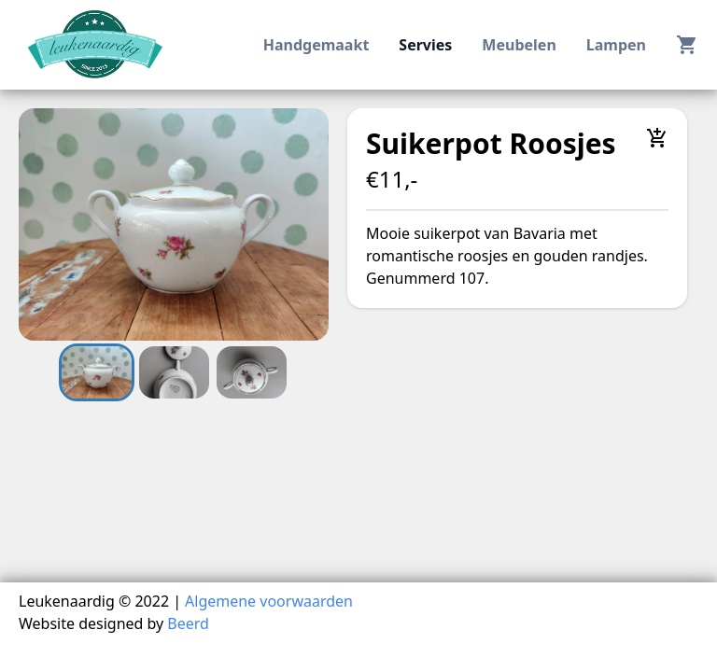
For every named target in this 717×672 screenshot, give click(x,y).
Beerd (188, 623)
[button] (174, 224)
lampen (616, 45)
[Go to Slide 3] (251, 372)
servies (425, 45)
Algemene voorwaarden (269, 601)
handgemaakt (316, 45)
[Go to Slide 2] (174, 372)
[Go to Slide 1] (96, 372)
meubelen (518, 45)
